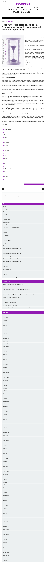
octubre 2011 (5, 531)
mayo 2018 (5, 325)
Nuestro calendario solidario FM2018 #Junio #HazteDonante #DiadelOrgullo (16, 307)
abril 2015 (5, 422)
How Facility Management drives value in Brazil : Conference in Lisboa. (16, 292)
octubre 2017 (5, 343)
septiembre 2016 (6, 377)
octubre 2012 (5, 500)
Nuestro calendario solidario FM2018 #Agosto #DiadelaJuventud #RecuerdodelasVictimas (19, 294)
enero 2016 (5, 398)
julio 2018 (5, 320)
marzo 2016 (5, 393)
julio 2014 (5, 445)
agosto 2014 (5, 443)
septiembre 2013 (6, 471)
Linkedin (21, 4)
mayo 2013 (5, 482)
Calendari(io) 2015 (6, 219)
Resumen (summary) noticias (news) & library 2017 (12, 261)
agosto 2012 (5, 505)
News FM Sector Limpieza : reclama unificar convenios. (13, 284)
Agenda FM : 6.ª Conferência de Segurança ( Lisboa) (12, 286)
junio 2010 (5, 560)
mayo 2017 (5, 356)
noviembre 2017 (6, 341)
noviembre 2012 (6, 497)
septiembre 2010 (6, 557)
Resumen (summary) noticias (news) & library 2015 (12, 256)
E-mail (27, 4)
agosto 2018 (5, 317)
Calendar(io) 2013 (6, 209)
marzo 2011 (5, 547)
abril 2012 (5, 516)
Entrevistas (5, 232)
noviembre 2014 (6, 435)
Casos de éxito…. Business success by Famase (11, 227)
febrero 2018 (5, 333)
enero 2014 (5, 461)
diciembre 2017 (6, 338)
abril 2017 (5, 359)
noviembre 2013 (6, 466)
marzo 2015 (5, 424)
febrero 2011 (5, 550)
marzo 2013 (5, 487)
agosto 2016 (5, 380)
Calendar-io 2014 (6, 211)
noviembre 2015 (6, 403)
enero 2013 (5, 492)
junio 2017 (5, 354)
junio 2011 (5, 539)
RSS (25, 4)
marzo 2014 (5, 456)
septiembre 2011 (6, 534)
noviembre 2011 (6, 529)
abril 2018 (5, 328)
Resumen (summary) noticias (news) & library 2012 (12, 248)
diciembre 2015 (6, 401)
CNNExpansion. (39, 35)
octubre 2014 (5, 437)
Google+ (19, 4)
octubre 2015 (5, 406)
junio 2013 (5, 479)
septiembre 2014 (6, 440)
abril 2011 (5, 544)
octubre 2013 (5, 469)
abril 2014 (5, 453)
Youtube (23, 4)
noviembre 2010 (6, 555)
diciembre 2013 (6, 463)
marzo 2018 (5, 330)
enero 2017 (5, 367)
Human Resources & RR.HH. (38, 184)
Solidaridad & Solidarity (7, 269)
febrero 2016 (5, 396)
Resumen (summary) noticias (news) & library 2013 (12, 250)
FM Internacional (6, 235)
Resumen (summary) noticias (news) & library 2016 (12, 258)
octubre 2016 (5, 375)
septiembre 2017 (6, 346)
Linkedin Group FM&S (7, 240)
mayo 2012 (5, 513)
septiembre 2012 (6, 503)
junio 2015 (5, 416)
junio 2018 (5, 322)
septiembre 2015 (6, 409)
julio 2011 (5, 537)
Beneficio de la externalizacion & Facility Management (12, 297)
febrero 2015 (5, 427)
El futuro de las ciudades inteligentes (9, 302)
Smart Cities (5, 266)
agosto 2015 (5, 411)
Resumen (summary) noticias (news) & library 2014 (12, 253)
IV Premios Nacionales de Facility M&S (10, 305)
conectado (14, 196)
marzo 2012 (5, 518)
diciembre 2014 (6, 432)
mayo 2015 (5, 419)
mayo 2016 (5, 388)
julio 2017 (5, 351)
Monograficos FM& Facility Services (9, 243)
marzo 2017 (5, 362)
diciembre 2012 (6, 495)
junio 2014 (5, 448)
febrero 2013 (5, 490)
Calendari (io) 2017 (6, 214)
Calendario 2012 (6, 224)
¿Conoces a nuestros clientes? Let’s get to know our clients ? (14, 277)
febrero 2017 (5, 364)
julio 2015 (5, 414)
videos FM (5, 274)
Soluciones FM (5, 271)
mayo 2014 (5, 450)
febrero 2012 (5, 521)
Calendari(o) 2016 (6, 222)
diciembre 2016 (6, 369)
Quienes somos (6, 245)
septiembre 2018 (6, 315)
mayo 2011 (5, 542)
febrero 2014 (5, 458)
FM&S (14, 21)
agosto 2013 (5, 474)
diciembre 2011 (6, 526)
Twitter (17, 4)
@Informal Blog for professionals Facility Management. (23, 9)
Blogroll (26, 184)
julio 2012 (5, 508)
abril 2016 (5, 390)
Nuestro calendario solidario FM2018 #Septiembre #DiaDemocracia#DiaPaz (16, 289)
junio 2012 (5, 510)
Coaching (31, 184)
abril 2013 (5, 484)
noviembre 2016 (6, 372)
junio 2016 (5, 385)
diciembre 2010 (6, 552)
